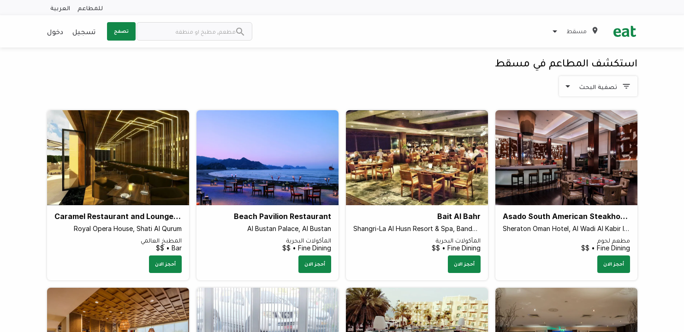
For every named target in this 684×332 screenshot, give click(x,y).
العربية (60, 8)
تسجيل (83, 31)
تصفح (121, 31)
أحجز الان (613, 264)
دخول (55, 31)
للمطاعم (90, 8)
